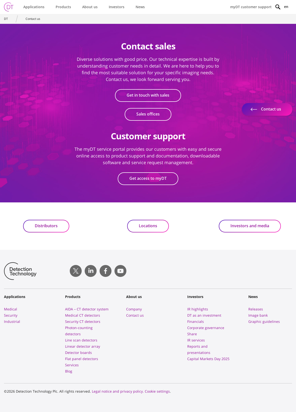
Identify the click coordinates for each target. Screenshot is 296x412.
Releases (255, 309)
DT (6, 19)
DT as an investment (204, 315)
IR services (196, 340)
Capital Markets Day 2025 (208, 358)
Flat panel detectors (81, 358)
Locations (148, 225)
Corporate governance (205, 327)
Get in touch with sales (148, 95)
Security (10, 315)
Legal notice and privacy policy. (118, 391)
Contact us (33, 19)
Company (134, 309)
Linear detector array (82, 346)
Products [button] (63, 6)
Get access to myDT (148, 178)
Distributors (46, 225)
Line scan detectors (81, 340)
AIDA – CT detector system (87, 309)
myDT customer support (251, 6)
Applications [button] (33, 6)
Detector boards (78, 352)
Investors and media (249, 225)
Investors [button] (116, 6)
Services (72, 365)
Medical (10, 309)
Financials (195, 321)
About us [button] (90, 6)
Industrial (12, 321)
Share (192, 334)
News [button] (140, 6)
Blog (68, 371)
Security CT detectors (82, 321)
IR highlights (197, 309)
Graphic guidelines (264, 321)
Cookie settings (157, 391)
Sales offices (148, 114)
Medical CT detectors (82, 315)
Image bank (258, 315)
